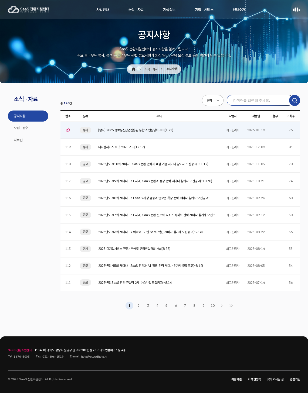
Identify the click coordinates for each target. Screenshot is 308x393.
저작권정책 (254, 379)
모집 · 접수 (21, 128)
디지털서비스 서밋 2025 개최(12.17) (121, 147)
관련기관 (295, 379)
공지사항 (19, 116)
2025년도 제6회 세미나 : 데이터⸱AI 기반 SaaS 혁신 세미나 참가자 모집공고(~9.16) (150, 232)
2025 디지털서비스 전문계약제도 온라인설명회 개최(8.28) (134, 249)
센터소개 (239, 9)
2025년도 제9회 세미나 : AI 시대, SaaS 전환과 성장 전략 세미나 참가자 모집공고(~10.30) (155, 181)
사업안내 (102, 9)
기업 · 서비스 (204, 9)
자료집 (18, 140)
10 (212, 306)
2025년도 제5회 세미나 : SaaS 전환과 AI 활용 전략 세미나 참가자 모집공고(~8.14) (150, 266)
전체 (209, 100)
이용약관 (236, 379)
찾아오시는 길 (275, 379)
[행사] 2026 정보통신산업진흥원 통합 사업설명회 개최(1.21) (135, 130)
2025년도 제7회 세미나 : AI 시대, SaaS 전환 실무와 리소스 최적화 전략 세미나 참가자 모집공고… (156, 215)
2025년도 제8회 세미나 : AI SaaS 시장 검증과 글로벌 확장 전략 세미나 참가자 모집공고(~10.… (153, 198)
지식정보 (169, 9)
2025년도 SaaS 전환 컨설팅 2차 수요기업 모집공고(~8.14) (135, 283)
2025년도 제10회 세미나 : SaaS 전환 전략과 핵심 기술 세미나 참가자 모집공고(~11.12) (153, 164)
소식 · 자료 (136, 9)
